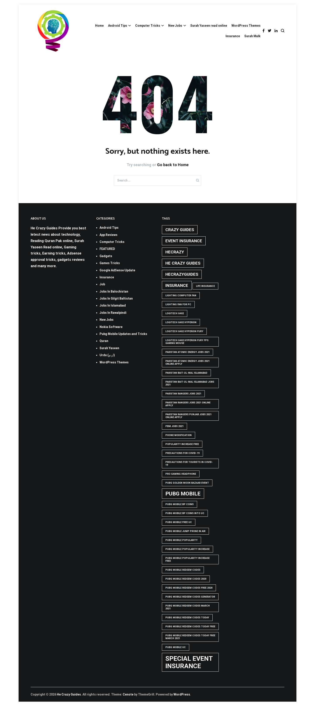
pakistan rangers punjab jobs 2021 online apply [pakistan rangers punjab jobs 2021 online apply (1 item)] (188, 416)
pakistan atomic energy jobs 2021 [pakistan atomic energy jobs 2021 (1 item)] (187, 352)
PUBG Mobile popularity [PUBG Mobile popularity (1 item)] (181, 540)
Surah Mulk (252, 36)
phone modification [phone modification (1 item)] (178, 435)
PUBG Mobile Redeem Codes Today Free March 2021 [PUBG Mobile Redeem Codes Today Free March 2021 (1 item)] (190, 637)
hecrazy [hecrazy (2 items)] (174, 252)
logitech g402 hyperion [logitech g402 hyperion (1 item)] (180, 322)
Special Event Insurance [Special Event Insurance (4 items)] (189, 662)
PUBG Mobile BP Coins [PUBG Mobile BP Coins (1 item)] (179, 504)
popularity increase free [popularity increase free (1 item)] (182, 444)
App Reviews (108, 235)
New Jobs (175, 25)
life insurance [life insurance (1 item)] (205, 286)
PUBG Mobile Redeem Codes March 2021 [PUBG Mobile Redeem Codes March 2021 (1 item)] (187, 607)
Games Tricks (110, 263)
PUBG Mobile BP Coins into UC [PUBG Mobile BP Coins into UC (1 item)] (184, 513)
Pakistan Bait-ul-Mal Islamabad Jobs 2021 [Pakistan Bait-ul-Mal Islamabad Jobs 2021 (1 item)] (189, 383)
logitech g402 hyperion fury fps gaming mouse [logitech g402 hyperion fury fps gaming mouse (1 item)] (186, 342)
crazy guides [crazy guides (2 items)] (179, 229)
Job (102, 284)
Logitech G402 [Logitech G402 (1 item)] (174, 313)
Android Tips (117, 25)
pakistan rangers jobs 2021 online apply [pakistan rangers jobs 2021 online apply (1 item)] (187, 404)
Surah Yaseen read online (208, 25)
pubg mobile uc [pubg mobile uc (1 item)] (175, 647)
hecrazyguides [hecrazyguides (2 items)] (181, 274)
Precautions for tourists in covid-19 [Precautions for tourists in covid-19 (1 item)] (189, 463)
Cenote (128, 694)
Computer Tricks (147, 25)
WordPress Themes (246, 25)
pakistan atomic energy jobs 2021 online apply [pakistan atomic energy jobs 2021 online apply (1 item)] (187, 362)
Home (99, 25)
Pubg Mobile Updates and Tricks (123, 334)
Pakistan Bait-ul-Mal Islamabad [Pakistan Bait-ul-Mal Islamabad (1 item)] (186, 372)
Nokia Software (111, 327)
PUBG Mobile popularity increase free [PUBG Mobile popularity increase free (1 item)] (187, 559)
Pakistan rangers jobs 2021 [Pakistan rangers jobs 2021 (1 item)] (183, 393)
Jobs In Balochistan (114, 291)
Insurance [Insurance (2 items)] (176, 285)
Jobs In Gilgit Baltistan (116, 298)
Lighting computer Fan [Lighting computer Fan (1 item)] (180, 295)
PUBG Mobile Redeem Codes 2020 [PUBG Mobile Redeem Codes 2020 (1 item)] (185, 578)
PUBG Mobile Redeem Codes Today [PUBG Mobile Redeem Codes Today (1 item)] (187, 617)
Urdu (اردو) (107, 355)
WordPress (181, 694)
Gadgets (106, 256)
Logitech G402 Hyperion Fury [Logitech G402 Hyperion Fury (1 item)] (184, 331)
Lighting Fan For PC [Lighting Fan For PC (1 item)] (178, 304)
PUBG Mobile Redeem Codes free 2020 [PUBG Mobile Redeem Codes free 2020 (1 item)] (188, 587)
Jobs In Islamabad (113, 305)
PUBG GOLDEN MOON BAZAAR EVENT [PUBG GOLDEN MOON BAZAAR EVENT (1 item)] (187, 482)
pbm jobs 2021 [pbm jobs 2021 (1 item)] (174, 426)
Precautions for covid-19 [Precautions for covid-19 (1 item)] (182, 453)
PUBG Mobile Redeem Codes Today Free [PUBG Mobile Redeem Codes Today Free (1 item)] (190, 626)
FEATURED (107, 249)
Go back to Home (173, 164)
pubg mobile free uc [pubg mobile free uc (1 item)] (178, 522)
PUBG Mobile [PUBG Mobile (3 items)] (183, 493)
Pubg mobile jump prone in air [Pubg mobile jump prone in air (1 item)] (185, 531)
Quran (104, 341)
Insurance (233, 36)
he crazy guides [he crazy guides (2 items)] (182, 263)
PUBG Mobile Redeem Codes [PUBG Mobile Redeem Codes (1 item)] (182, 569)
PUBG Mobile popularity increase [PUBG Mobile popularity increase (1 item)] (187, 549)
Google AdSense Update (117, 270)
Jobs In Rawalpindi (113, 312)
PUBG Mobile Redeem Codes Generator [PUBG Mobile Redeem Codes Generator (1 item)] (190, 596)
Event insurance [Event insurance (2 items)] (183, 240)
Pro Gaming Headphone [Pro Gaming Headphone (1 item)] (180, 473)
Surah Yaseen (109, 348)
